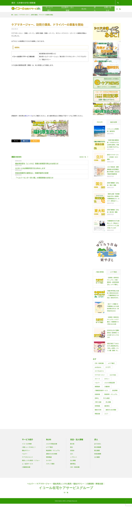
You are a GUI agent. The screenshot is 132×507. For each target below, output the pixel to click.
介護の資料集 (100, 272)
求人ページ (28, 116)
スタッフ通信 (51, 463)
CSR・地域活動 (76, 467)
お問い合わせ (99, 9)
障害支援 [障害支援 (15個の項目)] (97, 414)
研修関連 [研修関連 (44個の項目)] (97, 406)
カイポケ (49, 460)
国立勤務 (97, 450)
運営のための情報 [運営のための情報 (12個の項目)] (111, 410)
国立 (72, 447)
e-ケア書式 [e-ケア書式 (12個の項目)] (111, 363)
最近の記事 (113, 122)
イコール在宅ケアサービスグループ (66, 491)
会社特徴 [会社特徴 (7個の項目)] (114, 390)
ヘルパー (25, 453)
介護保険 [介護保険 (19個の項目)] (107, 386)
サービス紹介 (61, 9)
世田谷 (72, 450)
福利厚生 (73, 463)
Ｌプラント (74, 457)
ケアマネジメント (28, 457)
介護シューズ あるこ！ (30, 447)
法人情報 (73, 460)
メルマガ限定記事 (52, 443)
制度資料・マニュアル (54, 450)
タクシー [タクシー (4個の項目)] (107, 379)
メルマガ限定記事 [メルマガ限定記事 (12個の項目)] (109, 383)
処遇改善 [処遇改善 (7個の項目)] (97, 394)
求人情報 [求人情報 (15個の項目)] (108, 402)
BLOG (84, 9)
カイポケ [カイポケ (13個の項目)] (108, 367)
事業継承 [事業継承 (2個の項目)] (97, 386)
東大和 (72, 443)
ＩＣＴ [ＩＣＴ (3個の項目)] (106, 414)
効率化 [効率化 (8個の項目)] (97, 398)
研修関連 (49, 457)
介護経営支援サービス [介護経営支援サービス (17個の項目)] (101, 390)
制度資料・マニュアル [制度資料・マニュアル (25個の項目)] (110, 394)
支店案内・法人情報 (74, 9)
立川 (72, 453)
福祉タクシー (27, 450)
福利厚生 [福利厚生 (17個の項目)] (107, 406)
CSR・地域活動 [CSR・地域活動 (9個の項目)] (99, 363)
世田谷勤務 (98, 453)
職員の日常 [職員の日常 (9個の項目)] (98, 410)
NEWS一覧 (83, 157)
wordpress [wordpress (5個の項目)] (98, 367)
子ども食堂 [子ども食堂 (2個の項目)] (106, 398)
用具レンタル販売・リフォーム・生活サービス (30, 463)
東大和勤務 (98, 447)
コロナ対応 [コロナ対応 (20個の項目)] (113, 375)
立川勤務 (97, 457)
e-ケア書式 (113, 272)
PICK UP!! (100, 122)
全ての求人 (98, 443)
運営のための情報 (52, 453)
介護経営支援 (27, 470)
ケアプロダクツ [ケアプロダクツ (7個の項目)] (99, 371)
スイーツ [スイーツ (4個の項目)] (97, 379)
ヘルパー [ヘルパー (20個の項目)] (97, 383)
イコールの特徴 (28, 443)
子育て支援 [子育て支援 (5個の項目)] (98, 402)
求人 (91, 9)
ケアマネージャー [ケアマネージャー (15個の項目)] (100, 375)
